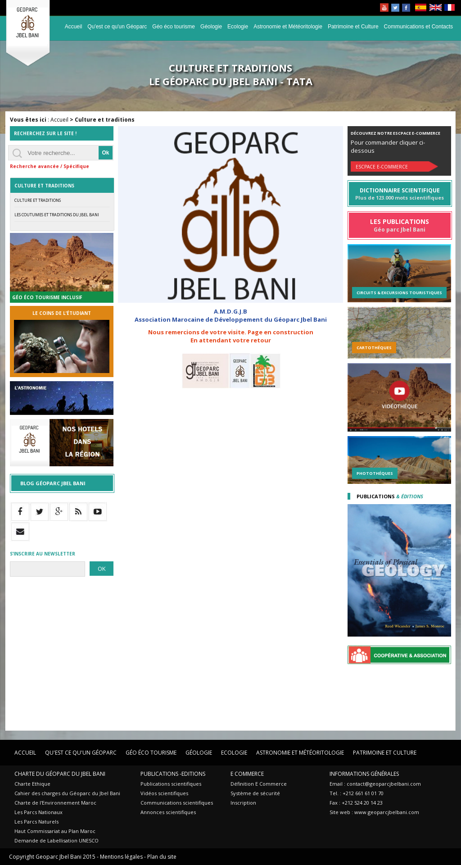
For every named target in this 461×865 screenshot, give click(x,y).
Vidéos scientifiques (164, 793)
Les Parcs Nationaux (38, 812)
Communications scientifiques (176, 802)
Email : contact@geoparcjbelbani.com (375, 783)
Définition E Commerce (258, 783)
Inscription (243, 802)
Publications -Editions (172, 774)
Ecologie (237, 26)
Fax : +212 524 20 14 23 (356, 802)
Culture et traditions (37, 200)
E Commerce (247, 774)
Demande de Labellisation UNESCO (56, 840)
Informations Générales (364, 774)
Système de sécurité (255, 793)
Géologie (211, 26)
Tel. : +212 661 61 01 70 (357, 793)
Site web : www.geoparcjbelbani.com (374, 812)
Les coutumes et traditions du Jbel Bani (56, 215)
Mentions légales (121, 856)
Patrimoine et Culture (353, 26)
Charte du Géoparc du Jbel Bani (59, 774)
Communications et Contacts (418, 26)
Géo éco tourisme (173, 26)
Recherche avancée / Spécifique (49, 166)
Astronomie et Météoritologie (287, 26)
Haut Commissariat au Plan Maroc (54, 831)
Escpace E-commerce (382, 167)
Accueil (73, 26)
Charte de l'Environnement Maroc (55, 802)
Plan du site (161, 856)
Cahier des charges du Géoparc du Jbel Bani (67, 793)
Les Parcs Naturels (36, 821)
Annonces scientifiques (168, 812)
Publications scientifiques (170, 783)
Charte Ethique (32, 783)
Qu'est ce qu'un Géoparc (117, 26)
